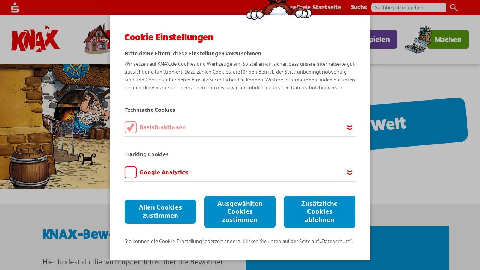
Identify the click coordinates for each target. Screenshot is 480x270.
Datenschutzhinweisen (316, 87)
